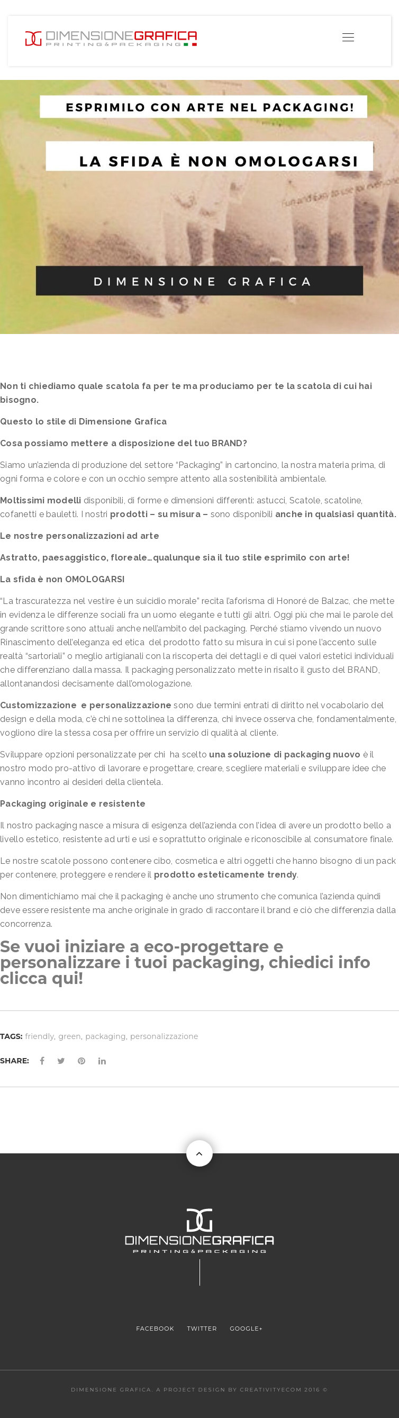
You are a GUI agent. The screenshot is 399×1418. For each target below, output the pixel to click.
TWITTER (202, 1328)
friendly (40, 1036)
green (69, 1036)
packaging (105, 1036)
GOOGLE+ (246, 1328)
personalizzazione (164, 1036)
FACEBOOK (155, 1328)
